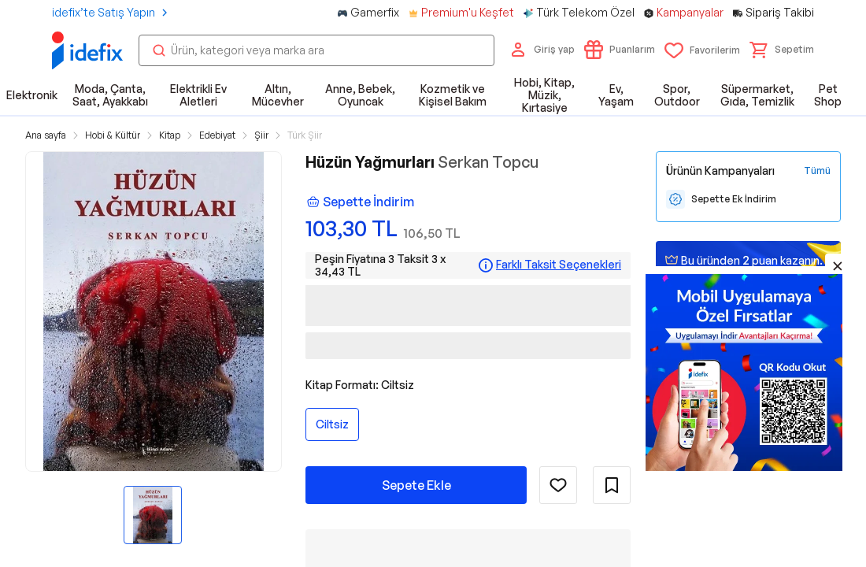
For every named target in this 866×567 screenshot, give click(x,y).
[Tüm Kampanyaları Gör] (817, 171)
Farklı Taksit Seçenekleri (558, 264)
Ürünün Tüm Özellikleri (573, 529)
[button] (781, 49)
